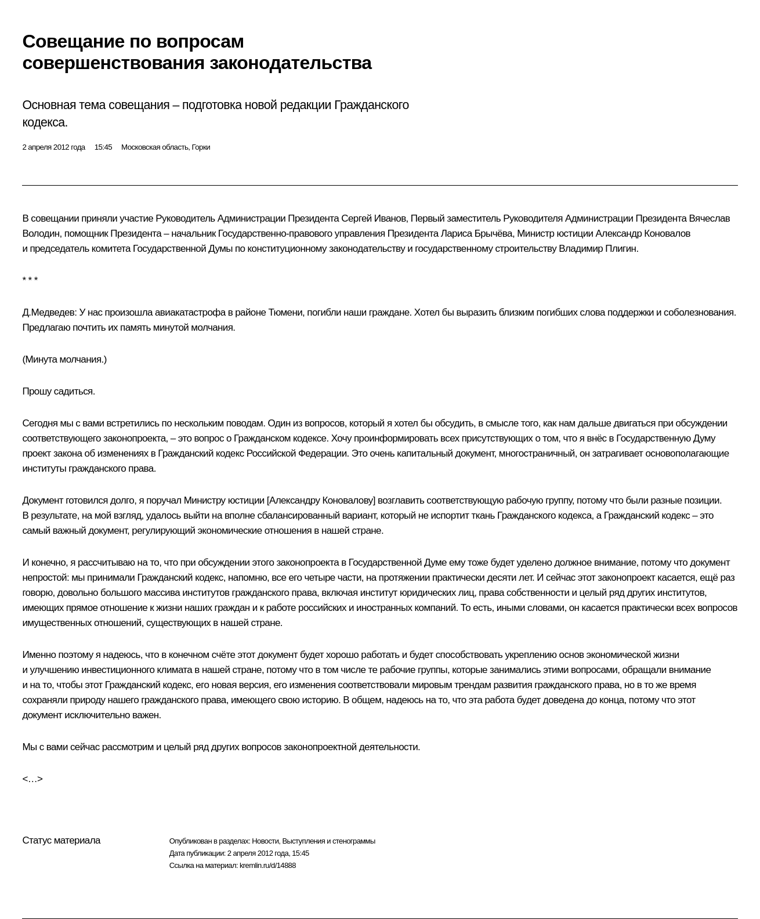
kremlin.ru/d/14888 (268, 865)
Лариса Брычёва (476, 233)
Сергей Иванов (373, 218)
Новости (265, 841)
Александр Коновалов (643, 233)
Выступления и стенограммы (328, 841)
